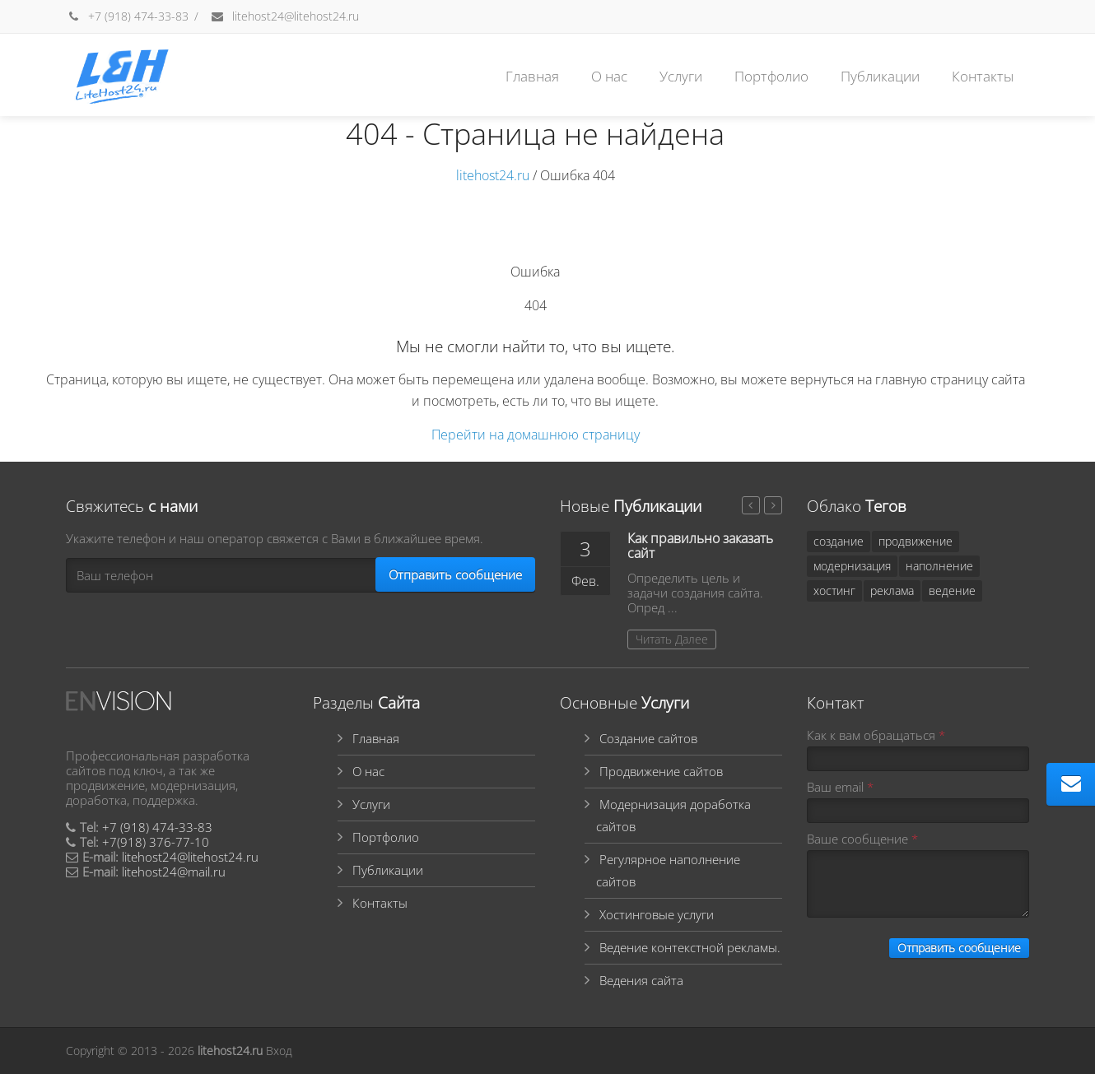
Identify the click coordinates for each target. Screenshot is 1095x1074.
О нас (609, 76)
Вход (279, 1050)
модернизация (852, 566)
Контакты (982, 76)
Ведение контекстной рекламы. (689, 947)
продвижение (915, 541)
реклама (892, 590)
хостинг (834, 590)
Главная (532, 76)
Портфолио (771, 76)
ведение (952, 590)
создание (838, 541)
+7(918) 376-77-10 (155, 842)
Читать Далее (672, 639)
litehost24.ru (492, 175)
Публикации (880, 76)
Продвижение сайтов (661, 771)
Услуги (680, 76)
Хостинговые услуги (656, 914)
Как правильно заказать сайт (700, 545)
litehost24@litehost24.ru (284, 16)
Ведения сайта (641, 980)
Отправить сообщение (455, 574)
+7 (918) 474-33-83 (127, 16)
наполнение (939, 566)
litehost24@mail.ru (174, 871)
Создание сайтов (648, 738)
